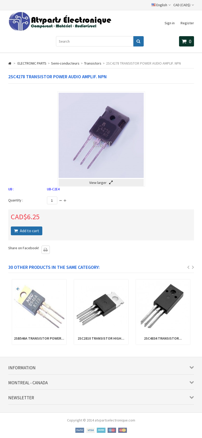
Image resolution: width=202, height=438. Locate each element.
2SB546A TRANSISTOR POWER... (39, 338)
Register (187, 23)
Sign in (170, 23)
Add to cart (29, 230)
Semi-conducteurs (65, 63)
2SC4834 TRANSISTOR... (163, 338)
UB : (11, 189)
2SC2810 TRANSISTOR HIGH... (101, 338)
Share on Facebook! (23, 248)
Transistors (92, 63)
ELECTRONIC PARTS (32, 63)
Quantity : (15, 200)
